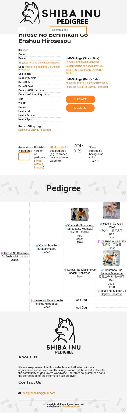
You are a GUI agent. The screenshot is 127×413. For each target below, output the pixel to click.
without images (38, 165)
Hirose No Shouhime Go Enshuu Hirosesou (46, 302)
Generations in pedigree (25, 149)
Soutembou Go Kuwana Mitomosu (84, 66)
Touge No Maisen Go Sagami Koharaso (111, 292)
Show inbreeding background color (96, 152)
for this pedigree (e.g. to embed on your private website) (59, 154)
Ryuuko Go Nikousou (111, 241)
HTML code (57, 147)
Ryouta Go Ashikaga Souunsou (83, 61)
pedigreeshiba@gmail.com (39, 393)
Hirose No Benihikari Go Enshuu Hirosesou (15, 254)
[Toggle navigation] (22, 30)
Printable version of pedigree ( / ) (39, 157)
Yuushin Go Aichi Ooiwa (111, 215)
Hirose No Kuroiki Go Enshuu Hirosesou (87, 86)
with (38, 160)
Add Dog (81, 300)
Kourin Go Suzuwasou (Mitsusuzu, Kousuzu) (80, 219)
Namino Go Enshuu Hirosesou (34, 129)
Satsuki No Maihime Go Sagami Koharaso (80, 271)
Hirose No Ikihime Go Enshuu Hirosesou (87, 82)
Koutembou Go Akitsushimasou (41, 62)
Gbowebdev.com (71, 406)
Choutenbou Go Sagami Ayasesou (111, 262)
